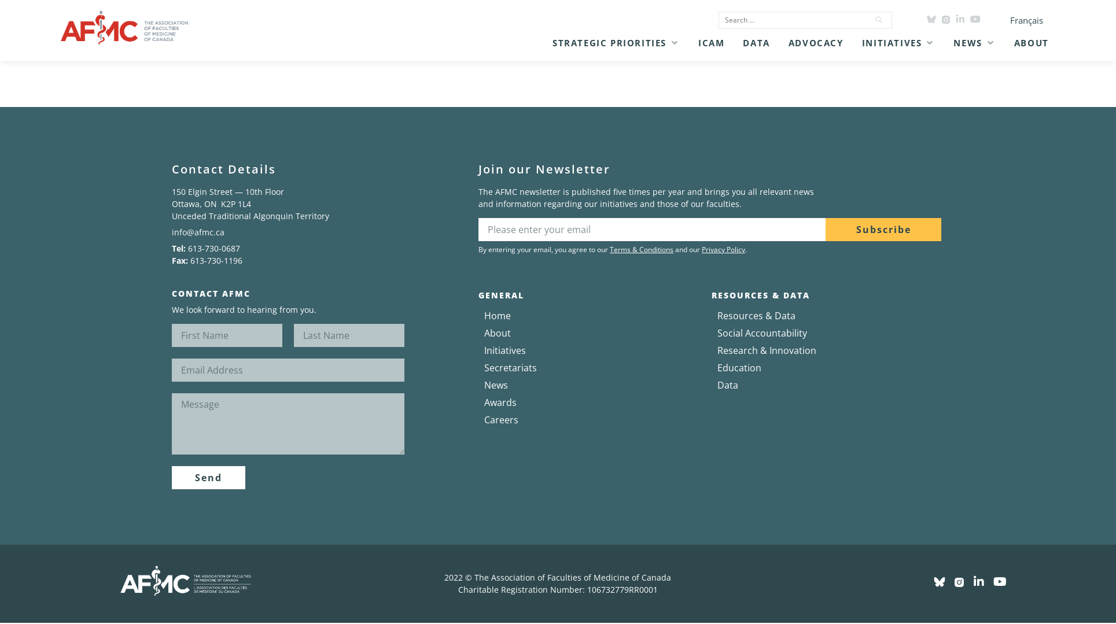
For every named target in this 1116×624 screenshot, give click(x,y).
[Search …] (790, 20)
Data (727, 385)
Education (739, 368)
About (497, 333)
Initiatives (505, 350)
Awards (500, 402)
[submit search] (879, 20)
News (496, 385)
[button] (616, 43)
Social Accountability (762, 333)
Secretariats (510, 368)
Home (497, 316)
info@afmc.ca (198, 232)
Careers (501, 420)
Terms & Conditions (641, 249)
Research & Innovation (766, 350)
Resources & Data (756, 316)
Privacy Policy (723, 249)
